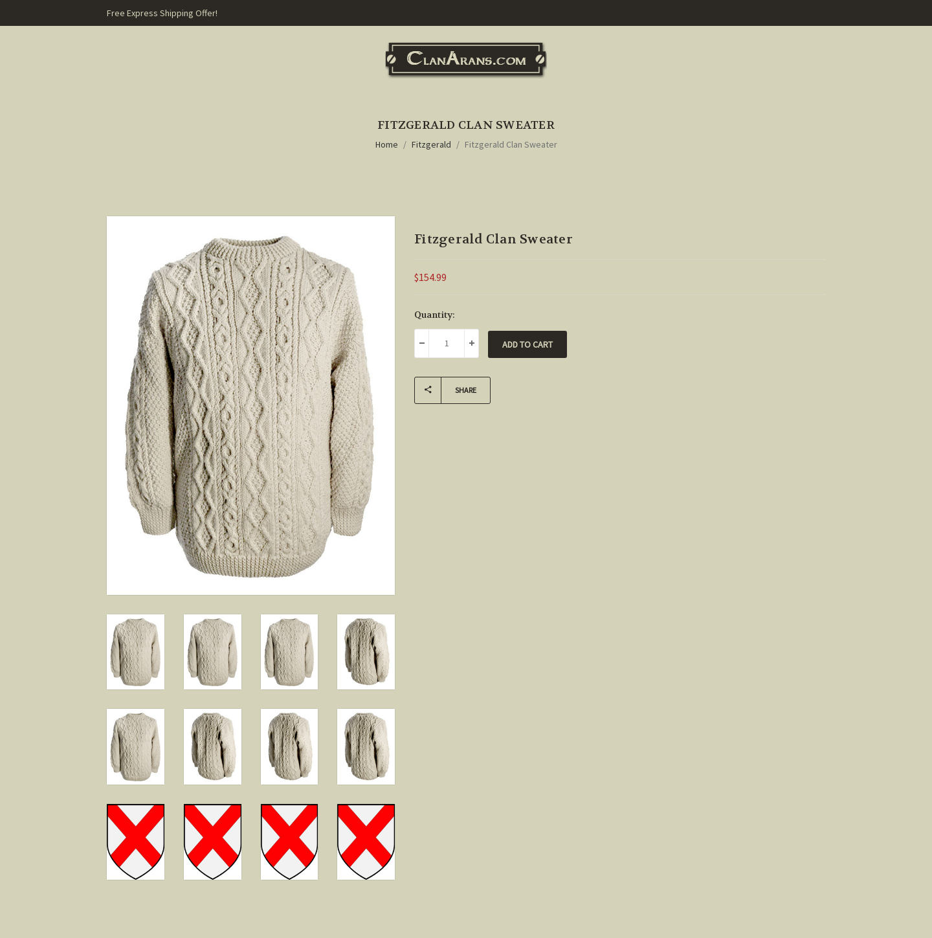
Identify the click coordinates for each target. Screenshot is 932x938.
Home (386, 144)
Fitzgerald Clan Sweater (511, 144)
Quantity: (434, 314)
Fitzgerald (431, 144)
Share (445, 390)
